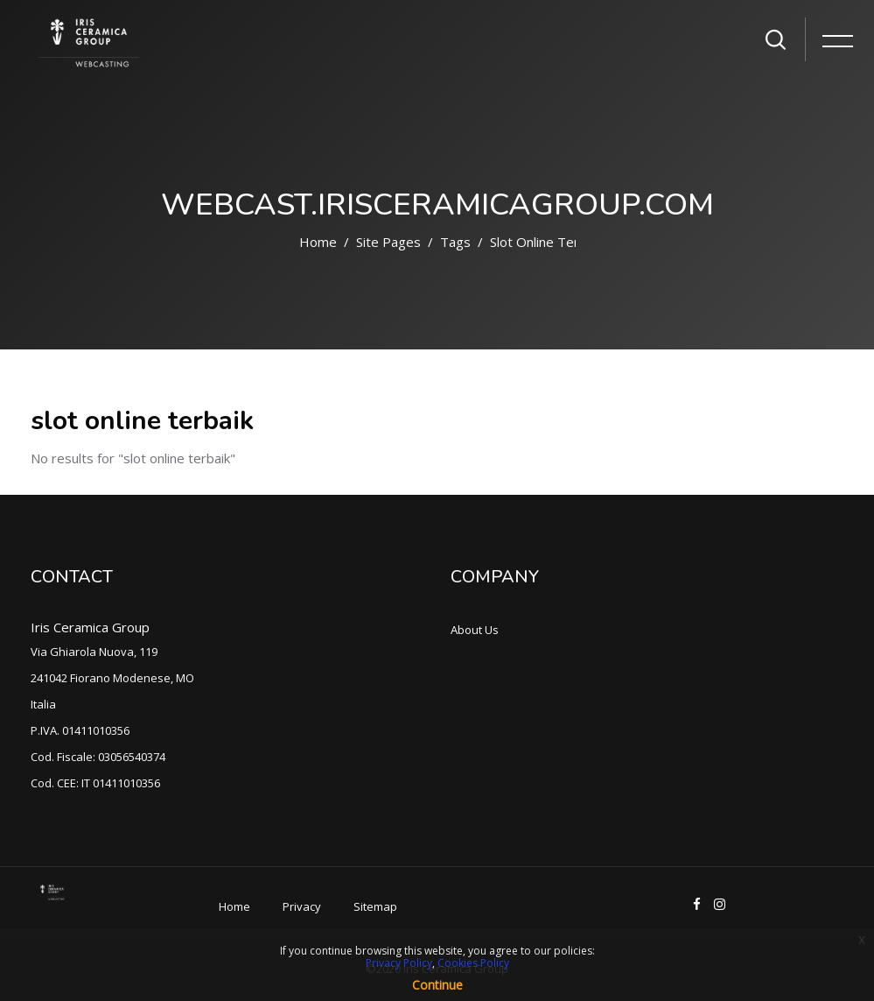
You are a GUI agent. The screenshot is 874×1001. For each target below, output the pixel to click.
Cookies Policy (473, 962)
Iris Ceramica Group (90, 627)
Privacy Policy (399, 962)
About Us (475, 630)
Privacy (302, 906)
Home (318, 241)
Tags (455, 241)
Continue (437, 984)
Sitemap (375, 906)
